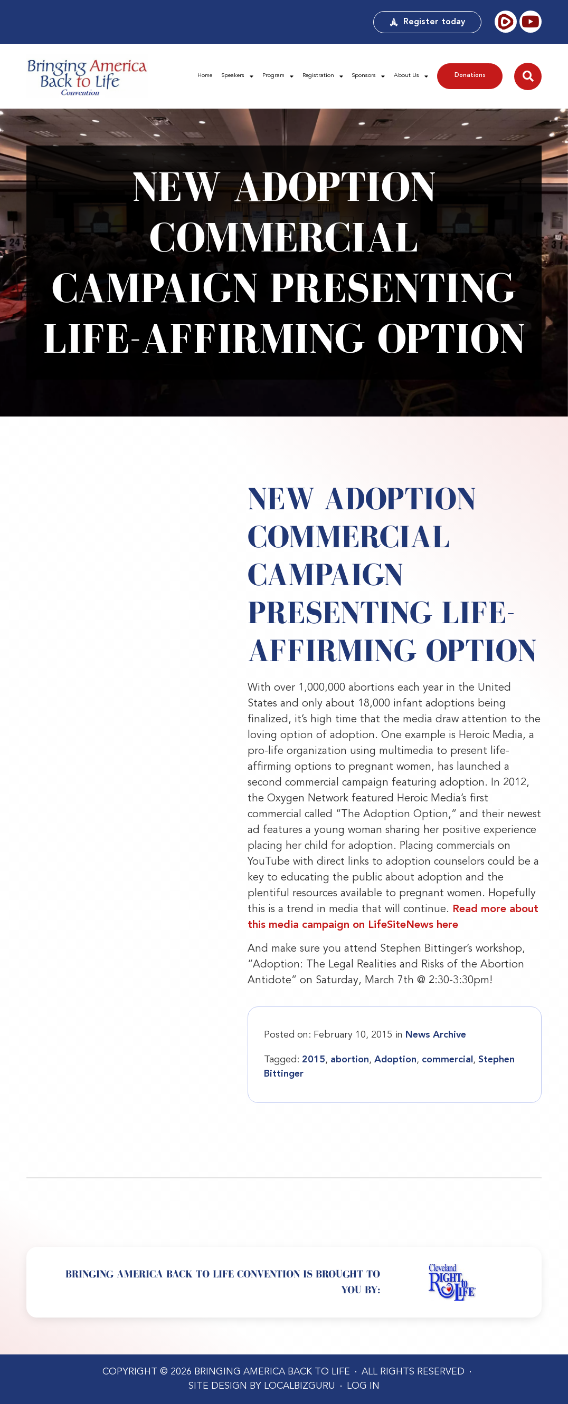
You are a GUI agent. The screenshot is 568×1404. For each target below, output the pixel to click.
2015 (313, 1059)
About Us (411, 76)
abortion (349, 1059)
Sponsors (368, 76)
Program (278, 76)
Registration (322, 76)
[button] (528, 76)
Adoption (395, 1059)
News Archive (435, 1035)
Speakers (237, 76)
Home (204, 76)
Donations (470, 76)
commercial (447, 1059)
